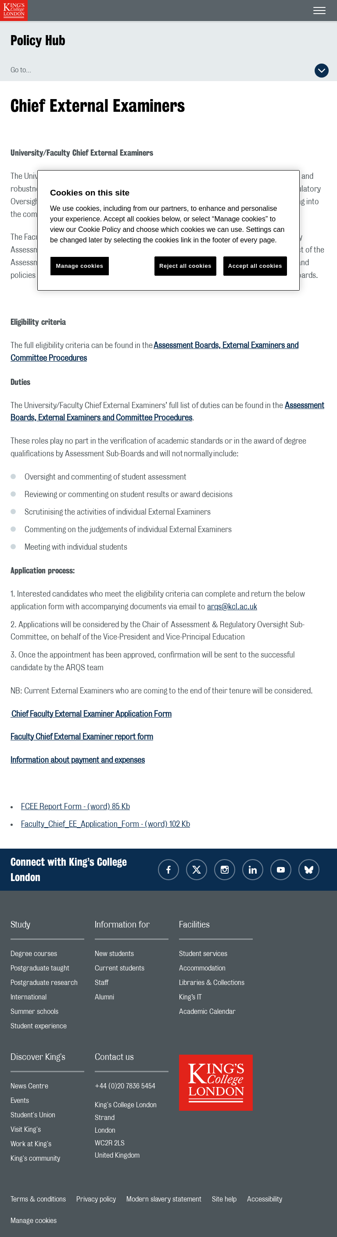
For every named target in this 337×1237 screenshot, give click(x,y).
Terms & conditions (38, 1199)
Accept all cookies (255, 266)
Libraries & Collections (216, 984)
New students (131, 955)
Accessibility (264, 1199)
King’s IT (216, 999)
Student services (216, 955)
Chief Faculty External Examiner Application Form (91, 714)
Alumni (131, 999)
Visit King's (47, 1131)
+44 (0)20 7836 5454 (125, 1086)
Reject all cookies (185, 266)
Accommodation (216, 970)
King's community (47, 1160)
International (47, 999)
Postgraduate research (47, 984)
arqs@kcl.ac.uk (232, 607)
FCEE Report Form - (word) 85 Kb (75, 807)
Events (47, 1102)
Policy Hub (38, 40)
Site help (224, 1199)
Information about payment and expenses (78, 760)
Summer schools (47, 1013)
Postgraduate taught (47, 970)
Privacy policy (96, 1199)
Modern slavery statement (163, 1199)
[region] (168, 230)
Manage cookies (34, 1220)
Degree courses (47, 955)
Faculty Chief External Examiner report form (82, 737)
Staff (131, 984)
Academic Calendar (216, 1013)
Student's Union (47, 1117)
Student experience (47, 1028)
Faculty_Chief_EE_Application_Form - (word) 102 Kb (105, 824)
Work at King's (47, 1146)
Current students (131, 970)
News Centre (47, 1088)
